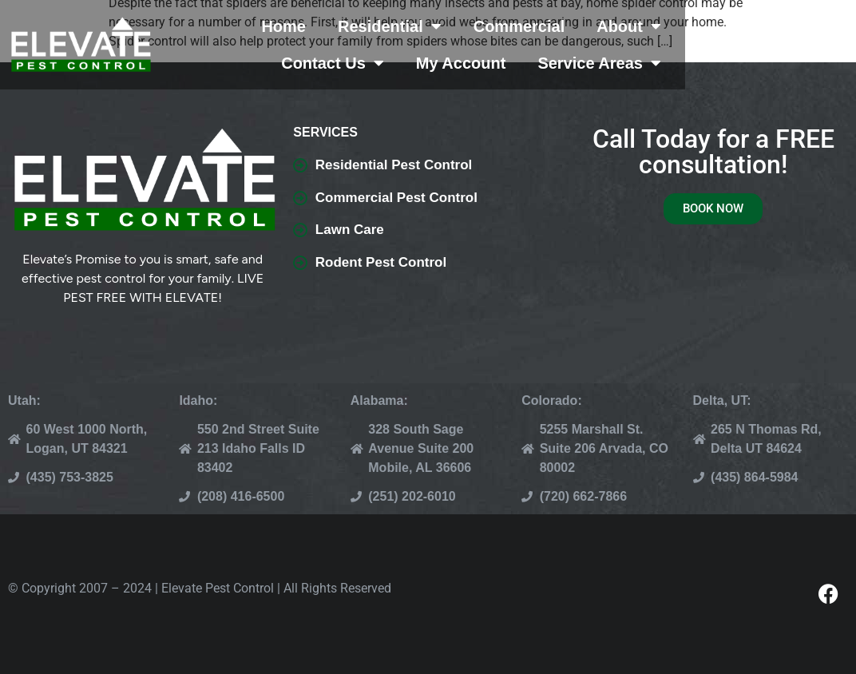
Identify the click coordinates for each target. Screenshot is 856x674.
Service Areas (770, 63)
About (665, 26)
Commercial (555, 26)
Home (320, 26)
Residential (426, 26)
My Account (632, 63)
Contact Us (780, 26)
